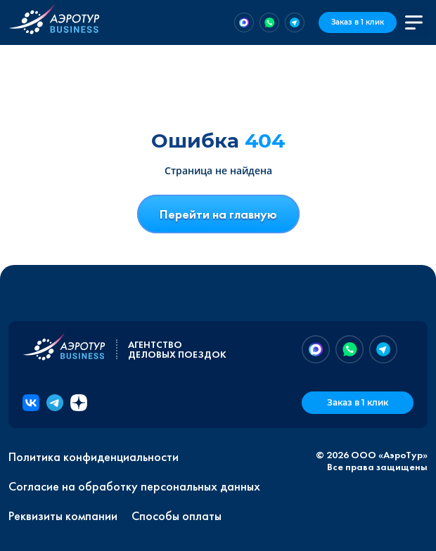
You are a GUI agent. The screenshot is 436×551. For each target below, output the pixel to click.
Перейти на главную (218, 214)
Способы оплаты (177, 516)
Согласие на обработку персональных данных (134, 486)
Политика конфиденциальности (93, 457)
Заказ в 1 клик (357, 22)
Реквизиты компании (62, 516)
